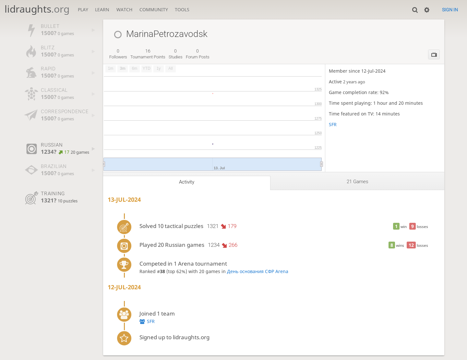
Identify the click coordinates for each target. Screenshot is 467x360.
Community (153, 9)
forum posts (198, 53)
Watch (124, 9)
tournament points (147, 53)
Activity (186, 182)
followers (118, 53)
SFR (333, 124)
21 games (357, 182)
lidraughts (37, 9)
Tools (182, 9)
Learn (102, 9)
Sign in (450, 9)
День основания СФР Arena (257, 271)
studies (176, 53)
